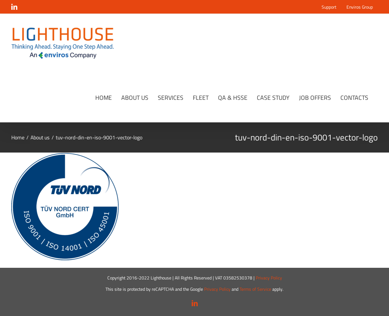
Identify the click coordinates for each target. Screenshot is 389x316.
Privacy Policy (269, 277)
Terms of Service (255, 289)
